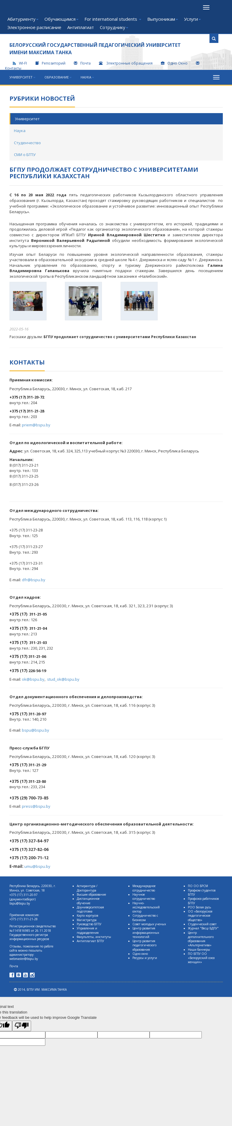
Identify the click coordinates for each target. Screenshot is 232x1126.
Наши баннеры (199, 949)
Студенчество (27, 142)
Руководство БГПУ (89, 924)
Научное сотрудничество (143, 896)
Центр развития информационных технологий (145, 932)
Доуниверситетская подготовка (90, 909)
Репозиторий (50, 63)
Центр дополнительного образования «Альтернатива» (201, 939)
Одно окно (140, 954)
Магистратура (87, 920)
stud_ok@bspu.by (63, 679)
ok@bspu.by (33, 679)
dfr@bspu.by (33, 579)
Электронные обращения (126, 63)
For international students (112, 19)
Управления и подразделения (88, 930)
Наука (87, 77)
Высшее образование (91, 894)
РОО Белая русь (199, 907)
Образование (58, 77)
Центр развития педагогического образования (144, 945)
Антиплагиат (80, 27)
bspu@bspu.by (35, 730)
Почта (82, 63)
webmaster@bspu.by (23, 959)
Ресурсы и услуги (144, 958)
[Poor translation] (21, 1026)
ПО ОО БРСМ (198, 886)
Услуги (192, 19)
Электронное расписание (34, 27)
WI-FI (19, 63)
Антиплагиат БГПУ (90, 941)
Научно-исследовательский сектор (146, 907)
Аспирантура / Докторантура (87, 888)
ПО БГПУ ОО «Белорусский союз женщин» (201, 958)
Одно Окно (174, 63)
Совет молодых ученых (149, 924)
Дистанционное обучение (88, 901)
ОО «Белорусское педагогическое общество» (200, 915)
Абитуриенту (23, 19)
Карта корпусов (87, 915)
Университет (22, 77)
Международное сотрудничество (144, 888)
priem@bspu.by (36, 425)
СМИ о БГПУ (25, 154)
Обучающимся (61, 19)
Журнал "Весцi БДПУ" (203, 928)
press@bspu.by (36, 806)
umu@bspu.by (37, 866)
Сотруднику (114, 27)
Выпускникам (162, 19)
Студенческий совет (202, 924)
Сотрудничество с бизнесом (145, 917)
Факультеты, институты (94, 937)
